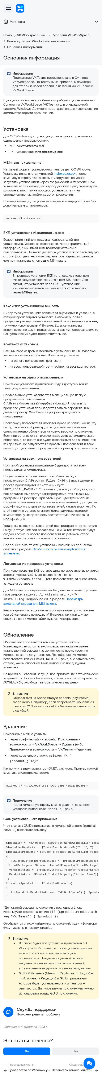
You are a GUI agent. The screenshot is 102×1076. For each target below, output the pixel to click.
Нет (75, 1051)
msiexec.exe (65, 174)
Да (27, 1051)
